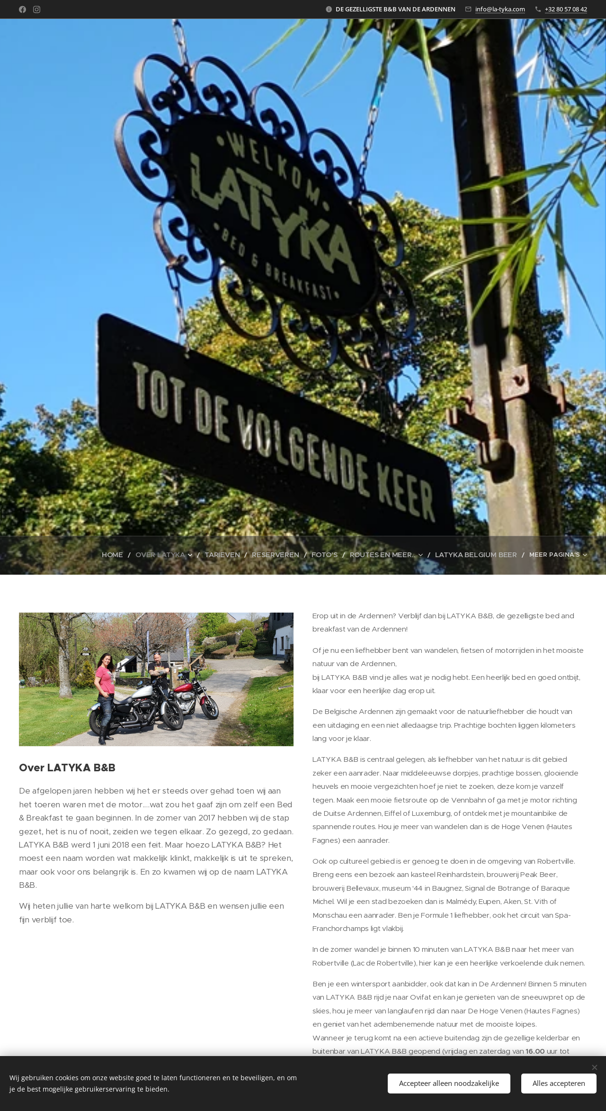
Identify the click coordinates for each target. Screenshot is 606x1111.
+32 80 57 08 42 (566, 9)
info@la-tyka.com (500, 9)
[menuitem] (95, 555)
